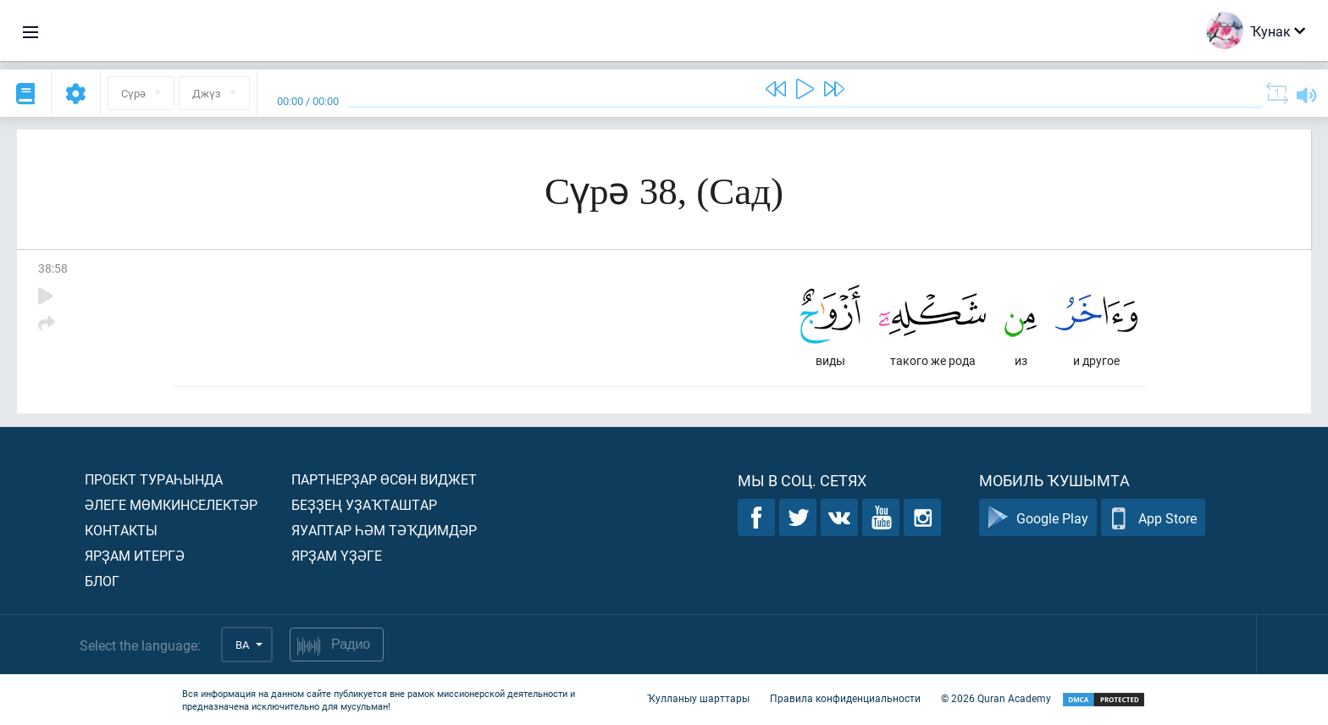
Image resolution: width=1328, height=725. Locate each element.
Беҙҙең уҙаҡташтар (364, 504)
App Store (1153, 518)
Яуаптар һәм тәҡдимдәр (384, 530)
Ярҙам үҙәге (336, 555)
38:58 (53, 268)
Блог (102, 580)
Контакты (121, 530)
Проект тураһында (154, 479)
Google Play (1038, 518)
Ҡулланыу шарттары (698, 698)
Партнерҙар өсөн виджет (384, 479)
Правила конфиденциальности (845, 698)
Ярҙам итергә (135, 555)
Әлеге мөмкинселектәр (171, 504)
